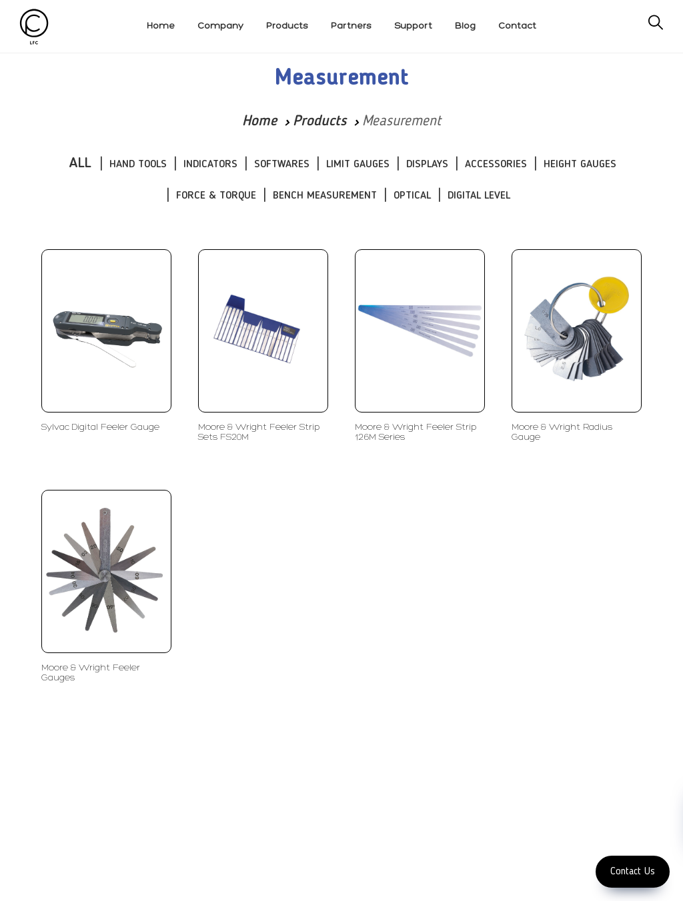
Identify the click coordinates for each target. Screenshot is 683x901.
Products (319, 121)
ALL (80, 163)
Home (259, 121)
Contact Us (632, 871)
